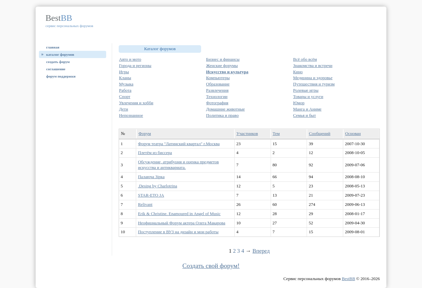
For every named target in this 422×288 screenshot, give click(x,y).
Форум (144, 133)
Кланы (125, 77)
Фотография (217, 102)
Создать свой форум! (210, 265)
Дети (123, 109)
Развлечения (217, 90)
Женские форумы (222, 65)
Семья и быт (304, 115)
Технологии (216, 96)
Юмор (299, 102)
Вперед (261, 251)
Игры (124, 71)
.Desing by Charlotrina (157, 185)
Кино (298, 71)
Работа (125, 90)
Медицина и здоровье (313, 77)
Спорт (124, 96)
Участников (247, 133)
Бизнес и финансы (222, 59)
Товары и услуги (308, 96)
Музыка (126, 83)
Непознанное (131, 115)
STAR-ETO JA (151, 195)
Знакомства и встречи (312, 65)
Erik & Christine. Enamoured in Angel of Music (179, 213)
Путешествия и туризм (314, 83)
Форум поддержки (60, 76)
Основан (353, 133)
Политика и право (222, 115)
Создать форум (58, 62)
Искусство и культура (227, 71)
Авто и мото (130, 59)
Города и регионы (135, 65)
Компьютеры (218, 77)
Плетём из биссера (155, 152)
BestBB (348, 278)
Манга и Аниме (307, 109)
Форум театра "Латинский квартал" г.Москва (179, 143)
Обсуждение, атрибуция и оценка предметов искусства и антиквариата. (178, 164)
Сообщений (319, 133)
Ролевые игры (305, 90)
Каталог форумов (60, 54)
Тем (276, 133)
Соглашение (55, 69)
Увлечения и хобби (136, 102)
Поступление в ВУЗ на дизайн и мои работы (178, 231)
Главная (52, 47)
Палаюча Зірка (151, 176)
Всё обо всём (305, 59)
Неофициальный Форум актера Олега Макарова (181, 222)
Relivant (145, 204)
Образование (217, 83)
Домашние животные (225, 109)
